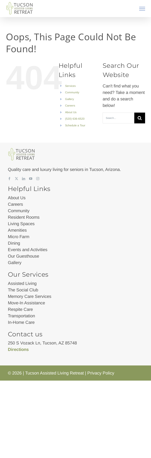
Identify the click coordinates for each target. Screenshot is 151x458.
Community (72, 92)
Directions (18, 349)
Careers (70, 105)
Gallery (69, 99)
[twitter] (16, 178)
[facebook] (9, 178)
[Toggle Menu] (142, 8)
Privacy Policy (100, 373)
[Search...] (118, 118)
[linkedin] (23, 178)
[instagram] (37, 178)
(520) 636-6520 (75, 118)
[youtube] (30, 178)
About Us (70, 112)
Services (70, 85)
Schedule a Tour (75, 125)
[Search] (139, 118)
